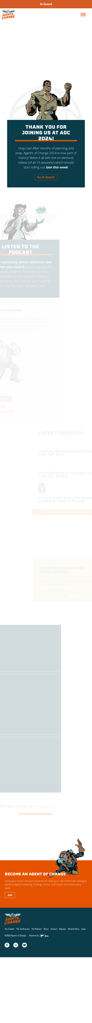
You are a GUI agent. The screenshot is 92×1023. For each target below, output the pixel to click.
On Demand (46, 4)
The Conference (23, 929)
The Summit (9, 929)
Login (83, 929)
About (46, 929)
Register (62, 929)
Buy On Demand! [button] (46, 177)
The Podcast (37, 929)
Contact (53, 929)
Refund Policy (73, 929)
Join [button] (10, 895)
